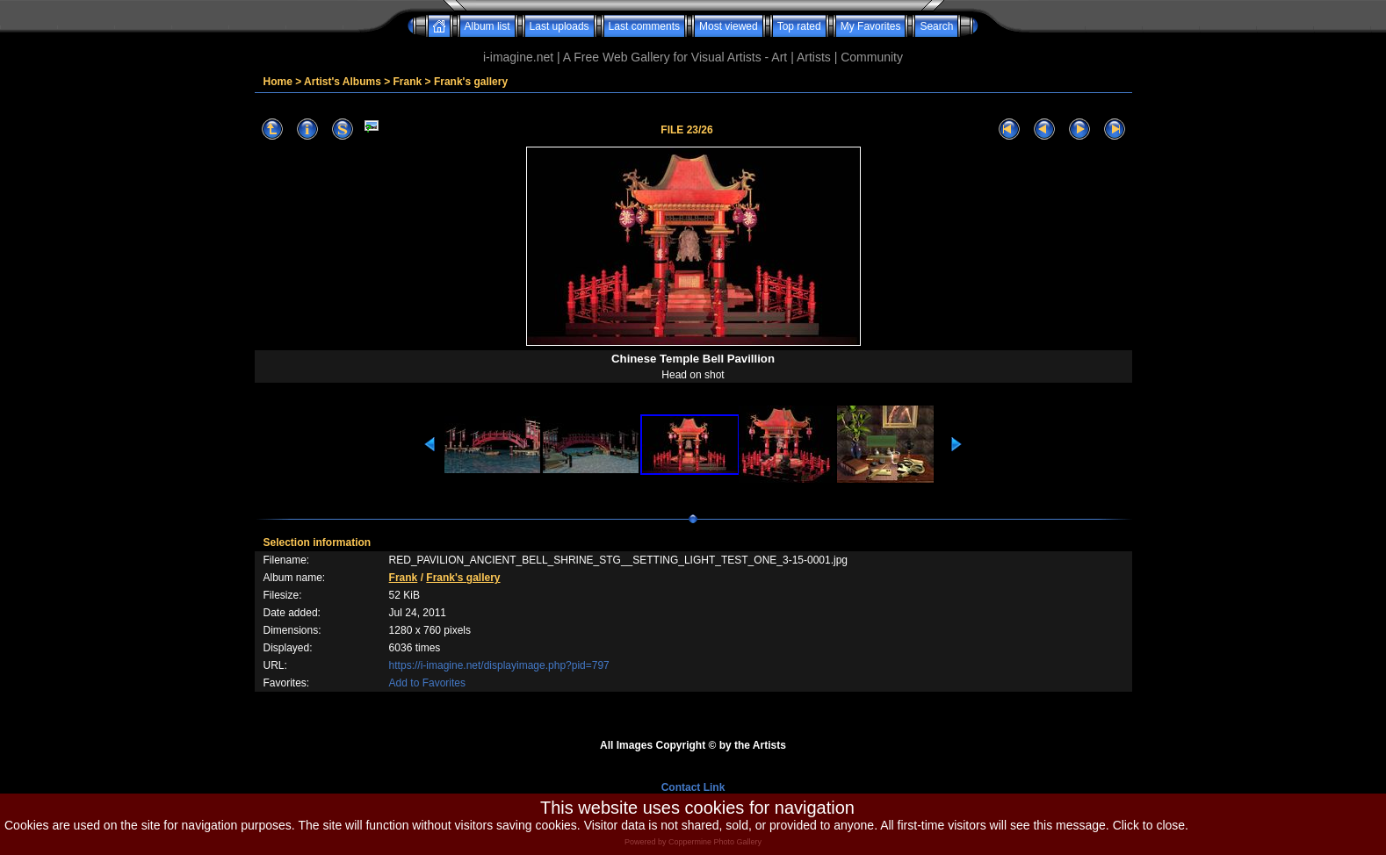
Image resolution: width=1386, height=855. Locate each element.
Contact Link (693, 787)
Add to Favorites (427, 683)
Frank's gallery (471, 81)
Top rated (799, 26)
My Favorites (871, 26)
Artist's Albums (342, 81)
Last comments (644, 26)
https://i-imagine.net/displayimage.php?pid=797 (499, 665)
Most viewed (728, 26)
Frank (407, 81)
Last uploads (559, 26)
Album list (487, 26)
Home (277, 81)
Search (936, 26)
